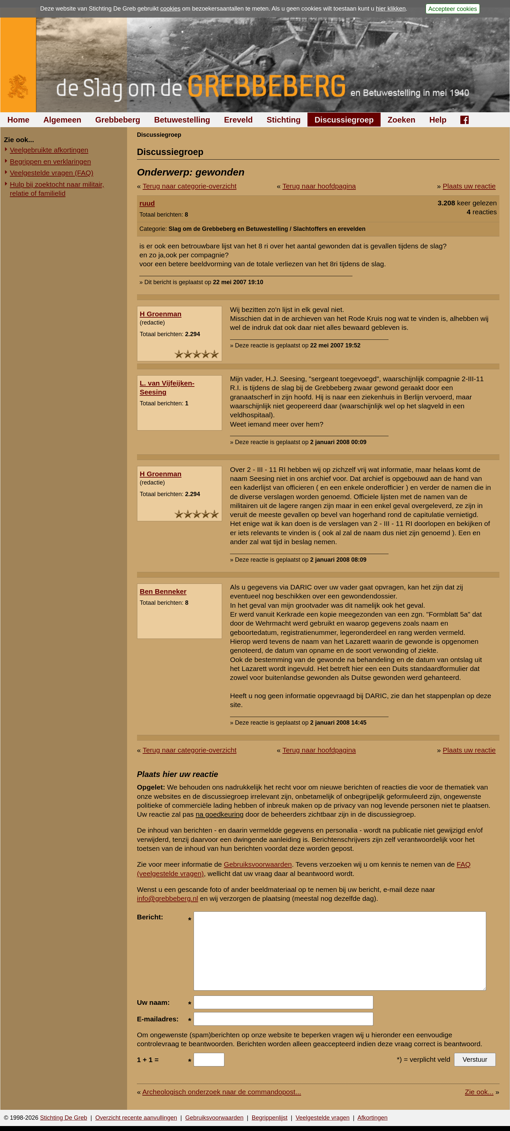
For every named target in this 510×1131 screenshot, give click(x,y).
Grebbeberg (117, 119)
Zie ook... (479, 1092)
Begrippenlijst (269, 1117)
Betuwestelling (182, 119)
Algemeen (62, 119)
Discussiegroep (344, 119)
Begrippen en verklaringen (50, 161)
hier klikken (391, 8)
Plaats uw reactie (469, 186)
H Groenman (160, 314)
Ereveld (238, 119)
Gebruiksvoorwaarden (258, 864)
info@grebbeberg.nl (167, 898)
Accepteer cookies (452, 8)
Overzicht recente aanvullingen (136, 1117)
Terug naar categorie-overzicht (190, 186)
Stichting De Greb (63, 1117)
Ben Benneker (163, 591)
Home (18, 119)
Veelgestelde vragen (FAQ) (51, 173)
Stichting (284, 119)
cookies (170, 8)
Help (437, 119)
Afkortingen (372, 1117)
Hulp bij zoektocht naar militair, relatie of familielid (57, 188)
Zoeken (401, 119)
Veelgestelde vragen (322, 1117)
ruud (147, 203)
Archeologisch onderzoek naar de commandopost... (221, 1092)
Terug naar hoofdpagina (319, 186)
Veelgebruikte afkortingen (49, 150)
